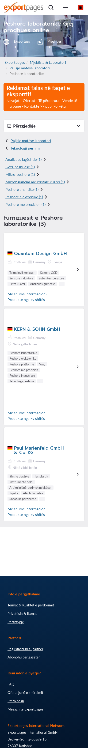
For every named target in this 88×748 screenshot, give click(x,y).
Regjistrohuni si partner (25, 649)
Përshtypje (16, 622)
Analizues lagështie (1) (23, 159)
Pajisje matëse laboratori (29, 68)
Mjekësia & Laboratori (48, 62)
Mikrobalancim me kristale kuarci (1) (35, 182)
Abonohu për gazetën (24, 657)
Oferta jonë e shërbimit (25, 692)
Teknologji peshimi (26, 148)
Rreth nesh (16, 701)
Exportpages (14, 62)
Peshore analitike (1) (21, 189)
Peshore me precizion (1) (25, 204)
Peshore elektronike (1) (24, 197)
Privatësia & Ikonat (22, 613)
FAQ (11, 684)
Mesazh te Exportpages (25, 709)
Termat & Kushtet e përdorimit (31, 605)
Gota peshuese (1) (20, 167)
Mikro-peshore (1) (20, 174)
